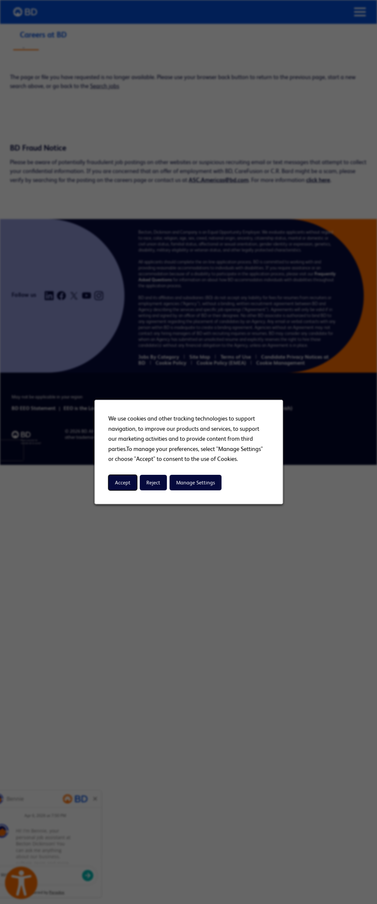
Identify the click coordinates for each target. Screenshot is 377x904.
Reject (153, 482)
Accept (122, 482)
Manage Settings (195, 482)
